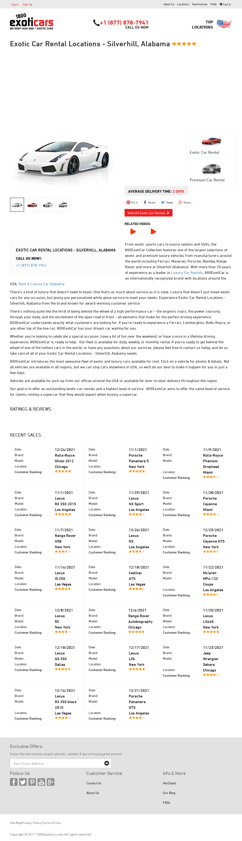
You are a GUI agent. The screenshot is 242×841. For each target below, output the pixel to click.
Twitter (23, 782)
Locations (183, 4)
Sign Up (27, 4)
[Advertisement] (121, 89)
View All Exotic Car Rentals (148, 213)
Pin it (134, 202)
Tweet (169, 202)
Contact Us (93, 783)
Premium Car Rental (207, 180)
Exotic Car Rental (204, 152)
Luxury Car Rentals (187, 272)
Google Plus (50, 782)
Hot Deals (169, 783)
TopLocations (202, 24)
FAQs (213, 4)
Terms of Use (51, 823)
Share (151, 202)
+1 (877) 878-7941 (124, 22)
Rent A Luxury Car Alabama (41, 284)
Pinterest (32, 782)
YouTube (41, 782)
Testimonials (199, 4)
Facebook (13, 782)
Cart (225, 4)
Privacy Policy (32, 823)
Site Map (16, 823)
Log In (15, 4)
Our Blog (169, 793)
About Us (169, 4)
